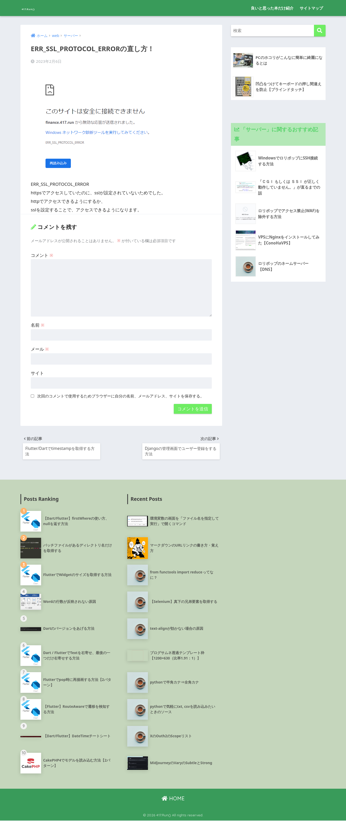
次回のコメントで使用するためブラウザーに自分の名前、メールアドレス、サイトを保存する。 (120, 395)
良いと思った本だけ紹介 (272, 8)
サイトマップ (311, 8)
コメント (42, 254)
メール (40, 348)
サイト (37, 372)
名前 (37, 324)
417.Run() (35, 8)
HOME (173, 799)
